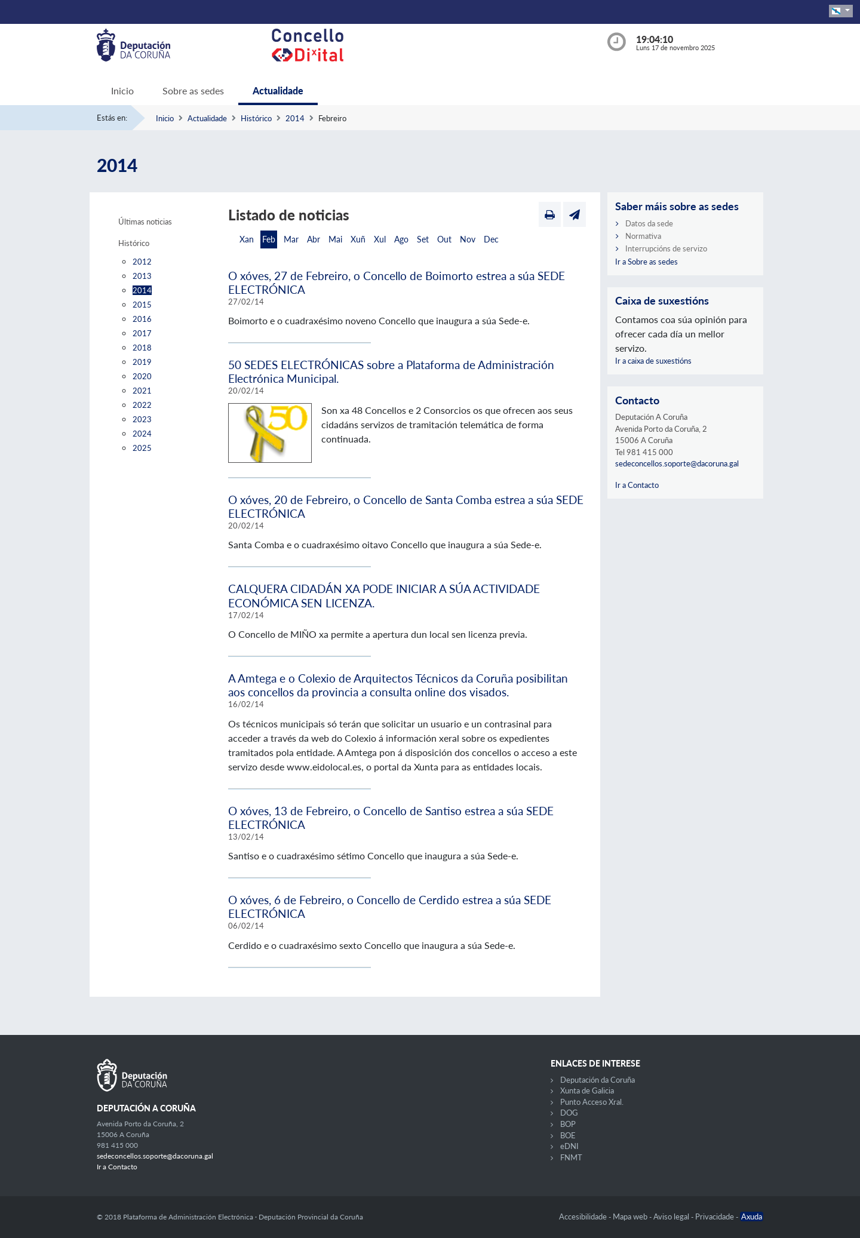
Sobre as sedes (193, 90)
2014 (295, 118)
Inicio (122, 90)
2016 (142, 319)
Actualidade (278, 90)
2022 (142, 405)
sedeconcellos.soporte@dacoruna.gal (677, 463)
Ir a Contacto (637, 485)
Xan (246, 239)
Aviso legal (672, 1216)
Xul (380, 239)
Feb (268, 239)
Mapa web (631, 1216)
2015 (142, 304)
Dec (491, 239)
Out (444, 239)
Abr (313, 239)
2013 (142, 276)
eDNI (569, 1146)
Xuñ (358, 239)
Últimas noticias (145, 221)
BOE (568, 1135)
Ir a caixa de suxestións (653, 360)
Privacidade (715, 1216)
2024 (142, 433)
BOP (568, 1124)
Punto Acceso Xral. (592, 1102)
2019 (142, 362)
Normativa (643, 236)
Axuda (751, 1216)
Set (423, 239)
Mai (335, 239)
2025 (142, 448)
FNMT (571, 1157)
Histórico (256, 118)
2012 (142, 261)
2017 (142, 333)
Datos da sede (649, 223)
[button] (841, 11)
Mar (291, 239)
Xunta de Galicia (587, 1090)
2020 (142, 376)
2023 (142, 419)
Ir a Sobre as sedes (646, 261)
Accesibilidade (584, 1216)
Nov (467, 239)
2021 (142, 390)
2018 (142, 347)
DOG (569, 1112)
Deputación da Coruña (597, 1080)
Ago (401, 239)
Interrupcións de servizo (666, 248)
